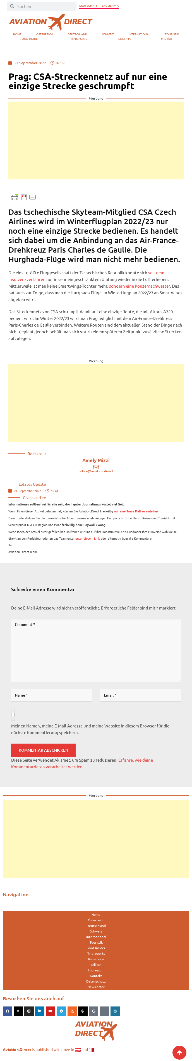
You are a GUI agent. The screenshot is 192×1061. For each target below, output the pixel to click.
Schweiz (108, 34)
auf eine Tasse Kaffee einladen (136, 511)
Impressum (96, 970)
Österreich (44, 34)
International (139, 34)
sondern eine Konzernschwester (139, 285)
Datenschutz (96, 981)
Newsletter (96, 986)
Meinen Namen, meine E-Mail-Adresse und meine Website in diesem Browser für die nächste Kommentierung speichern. (90, 729)
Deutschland (77, 34)
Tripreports (78, 38)
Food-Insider (29, 38)
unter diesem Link (87, 538)
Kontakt (96, 975)
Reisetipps (124, 38)
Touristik (172, 34)
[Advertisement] (96, 140)
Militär (166, 38)
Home (17, 34)
